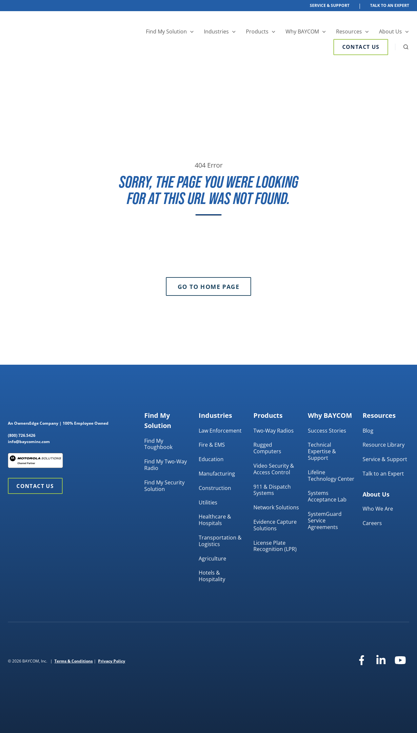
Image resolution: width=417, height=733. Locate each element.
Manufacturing (217, 473)
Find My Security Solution (164, 486)
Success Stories (327, 430)
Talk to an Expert (383, 473)
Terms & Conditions (73, 661)
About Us (390, 31)
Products (257, 31)
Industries (216, 31)
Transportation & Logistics (220, 541)
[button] (406, 47)
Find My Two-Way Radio (165, 465)
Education (211, 459)
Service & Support (329, 5)
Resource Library (384, 444)
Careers (372, 523)
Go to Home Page (208, 286)
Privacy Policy (111, 661)
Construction (215, 488)
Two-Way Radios (273, 430)
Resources (349, 31)
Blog (368, 430)
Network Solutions (276, 507)
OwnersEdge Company (36, 423)
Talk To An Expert (389, 5)
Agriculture (212, 558)
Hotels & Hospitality (212, 576)
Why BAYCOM (302, 31)
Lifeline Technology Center (331, 475)
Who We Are (378, 508)
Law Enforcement (220, 430)
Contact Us (361, 47)
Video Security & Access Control (273, 469)
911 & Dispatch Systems (272, 490)
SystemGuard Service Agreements (325, 520)
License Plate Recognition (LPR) (275, 546)
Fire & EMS (212, 444)
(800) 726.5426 (21, 435)
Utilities (208, 502)
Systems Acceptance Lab (327, 496)
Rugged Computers (267, 448)
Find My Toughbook (158, 444)
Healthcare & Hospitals (215, 520)
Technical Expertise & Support (322, 451)
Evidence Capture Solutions (275, 525)
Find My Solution (166, 31)
